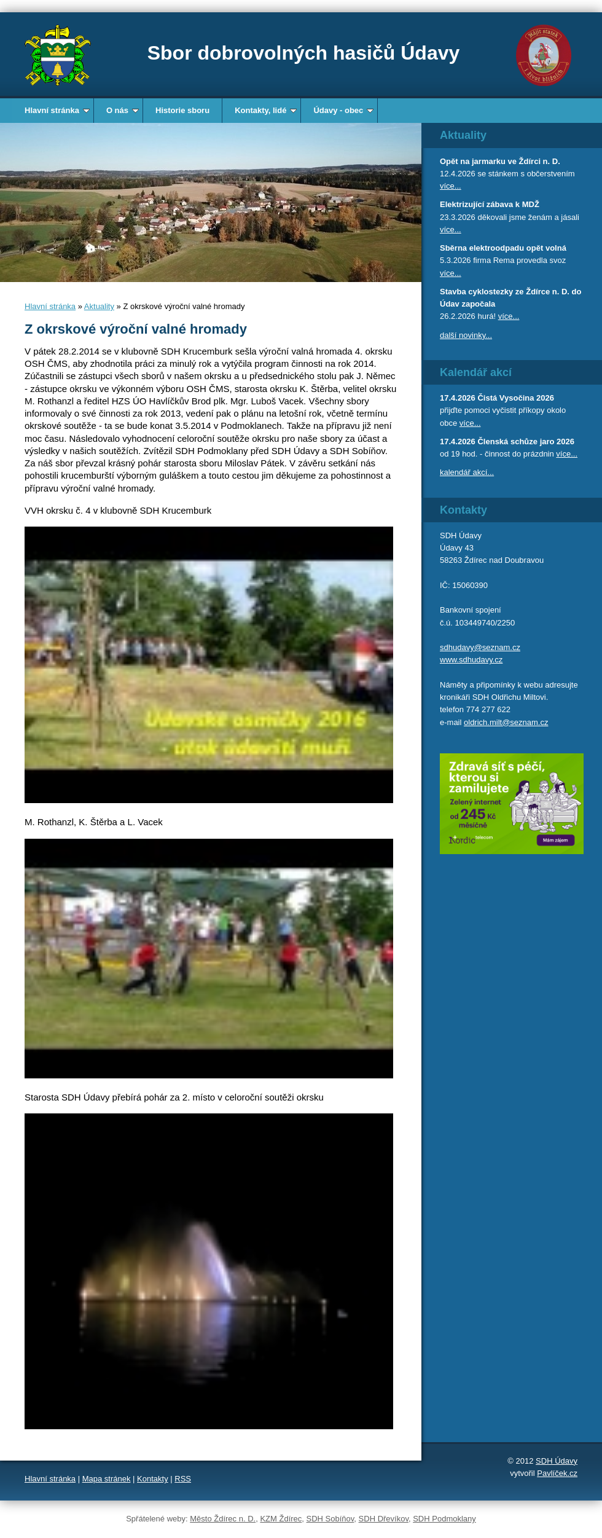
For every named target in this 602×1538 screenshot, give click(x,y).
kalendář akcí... (467, 472)
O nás (122, 110)
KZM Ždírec (281, 1518)
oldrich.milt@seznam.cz (506, 722)
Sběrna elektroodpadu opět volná (503, 248)
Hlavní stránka (57, 110)
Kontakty (152, 1478)
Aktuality (99, 306)
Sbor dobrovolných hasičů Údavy (303, 53)
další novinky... (466, 335)
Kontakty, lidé (266, 110)
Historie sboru (182, 110)
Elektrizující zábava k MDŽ (489, 204)
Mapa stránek (106, 1478)
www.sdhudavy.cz (471, 659)
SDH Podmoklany (444, 1518)
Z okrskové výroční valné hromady (136, 329)
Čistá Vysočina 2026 (515, 397)
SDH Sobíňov (330, 1518)
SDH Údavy (556, 1460)
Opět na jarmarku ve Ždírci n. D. (500, 161)
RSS (182, 1478)
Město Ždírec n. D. (223, 1518)
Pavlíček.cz (557, 1473)
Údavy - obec (343, 110)
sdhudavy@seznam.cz (480, 647)
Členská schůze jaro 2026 (525, 441)
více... (450, 185)
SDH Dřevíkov (383, 1518)
